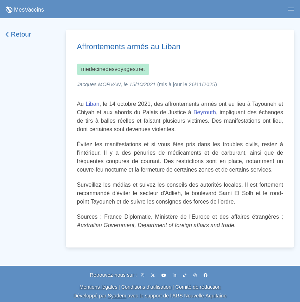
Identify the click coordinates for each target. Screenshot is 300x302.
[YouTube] (164, 275)
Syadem (117, 295)
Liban (93, 104)
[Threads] (196, 275)
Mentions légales (98, 287)
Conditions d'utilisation (146, 287)
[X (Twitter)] (153, 275)
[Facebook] (205, 275)
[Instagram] (143, 275)
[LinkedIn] (175, 275)
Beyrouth (204, 112)
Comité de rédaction (198, 287)
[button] (291, 9)
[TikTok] (185, 275)
